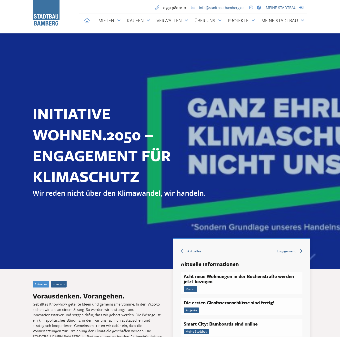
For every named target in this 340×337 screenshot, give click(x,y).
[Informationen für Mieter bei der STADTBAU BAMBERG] (109, 20)
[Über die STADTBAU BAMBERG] (208, 20)
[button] (87, 20)
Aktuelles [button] (191, 251)
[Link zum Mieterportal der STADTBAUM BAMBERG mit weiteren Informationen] (282, 20)
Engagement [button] (289, 251)
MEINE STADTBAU (286, 7)
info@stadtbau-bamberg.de (215, 7)
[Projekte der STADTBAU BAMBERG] (241, 20)
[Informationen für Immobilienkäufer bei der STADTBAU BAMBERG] (138, 20)
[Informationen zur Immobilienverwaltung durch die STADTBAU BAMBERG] (172, 20)
